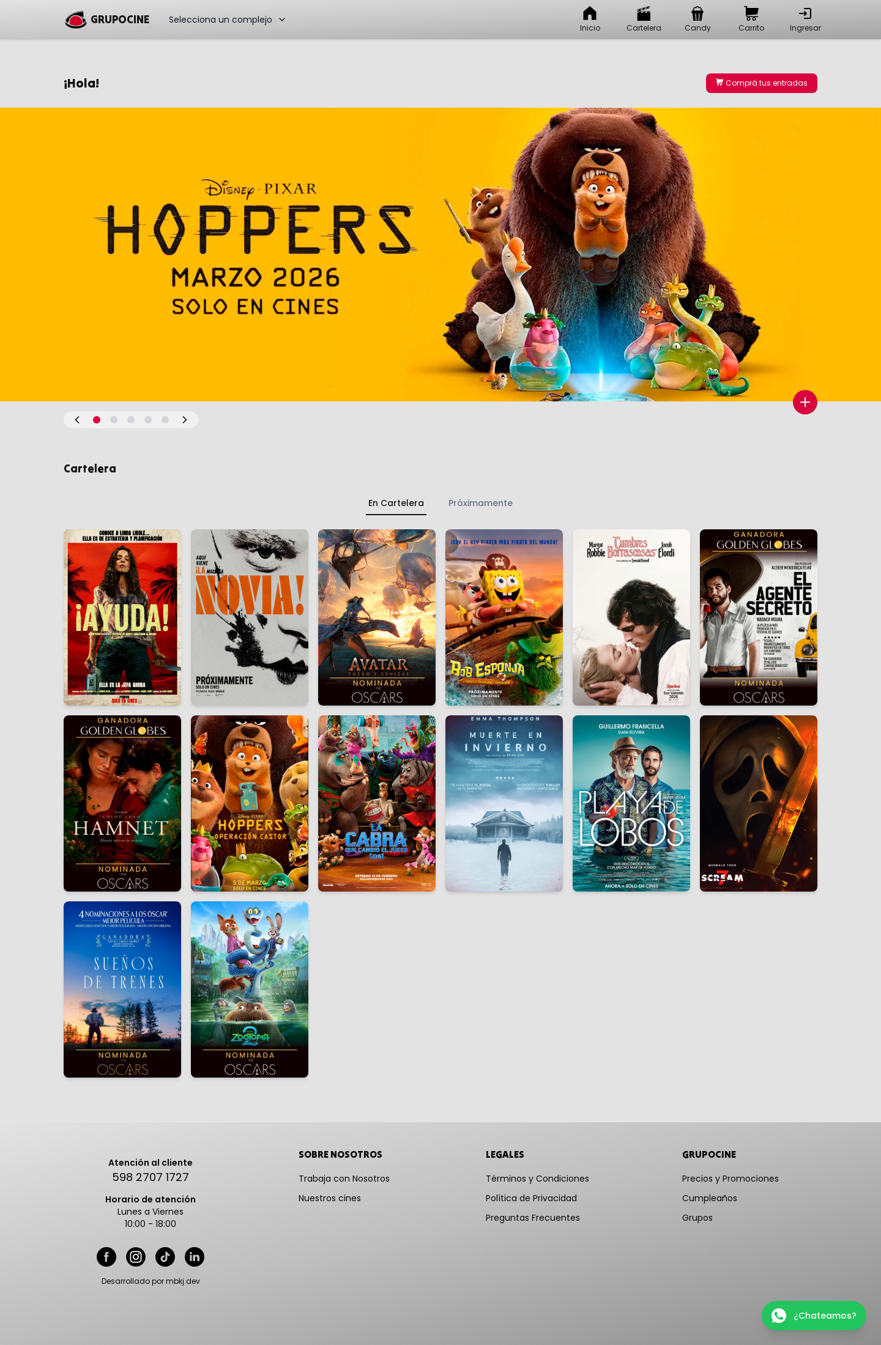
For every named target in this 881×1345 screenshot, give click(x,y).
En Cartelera (396, 503)
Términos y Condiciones (537, 1178)
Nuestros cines (330, 1198)
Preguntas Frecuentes (533, 1218)
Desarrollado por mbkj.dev (151, 1281)
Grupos (697, 1218)
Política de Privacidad (531, 1198)
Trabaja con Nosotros (344, 1178)
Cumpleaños (709, 1198)
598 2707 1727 (150, 1177)
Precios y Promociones (730, 1178)
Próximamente (480, 503)
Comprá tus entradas (762, 83)
